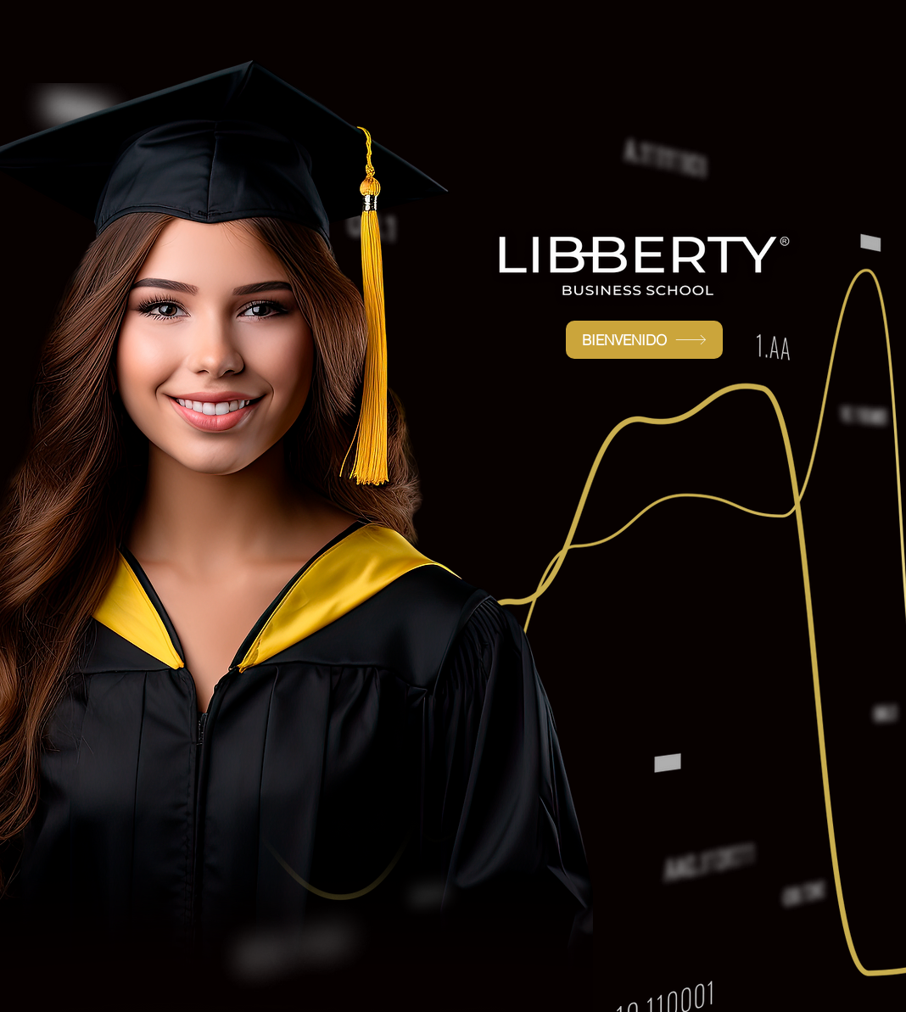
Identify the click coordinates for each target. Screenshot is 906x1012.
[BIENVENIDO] (644, 340)
